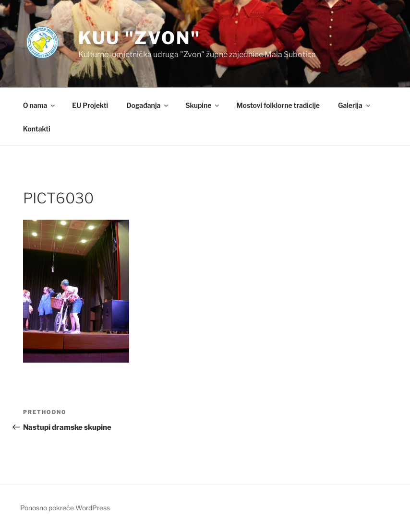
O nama (39, 105)
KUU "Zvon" (139, 37)
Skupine (202, 105)
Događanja (147, 105)
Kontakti (36, 129)
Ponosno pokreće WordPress (65, 508)
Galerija (355, 105)
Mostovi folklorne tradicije (278, 105)
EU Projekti (90, 105)
